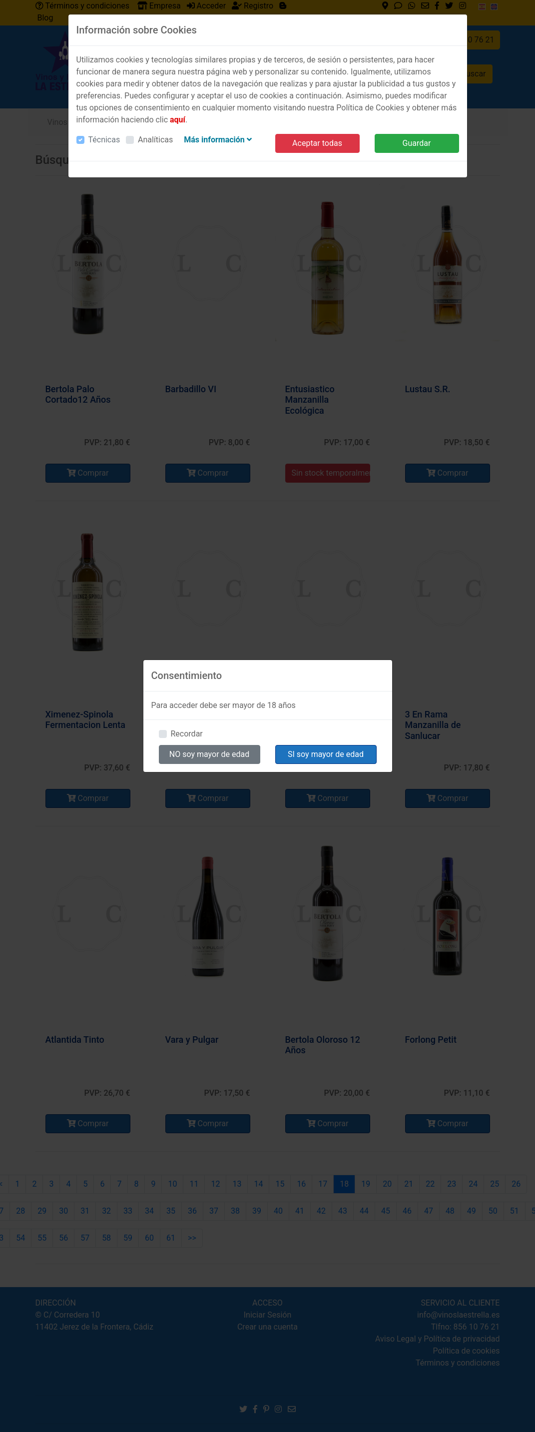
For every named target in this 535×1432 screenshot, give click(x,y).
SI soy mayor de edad (326, 754)
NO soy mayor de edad (209, 754)
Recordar (187, 733)
